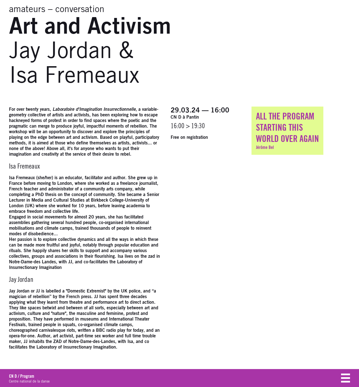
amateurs (27, 9)
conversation (79, 9)
